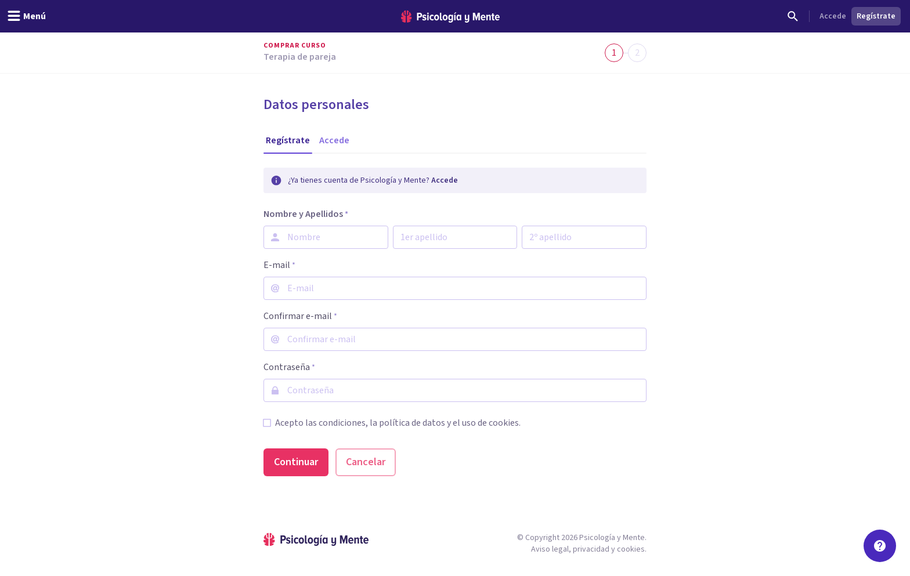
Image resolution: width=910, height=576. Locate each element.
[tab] (287, 140)
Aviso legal (550, 549)
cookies (631, 549)
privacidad (591, 549)
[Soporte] (880, 546)
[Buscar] (792, 16)
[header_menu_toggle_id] (26, 16)
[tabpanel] (455, 322)
